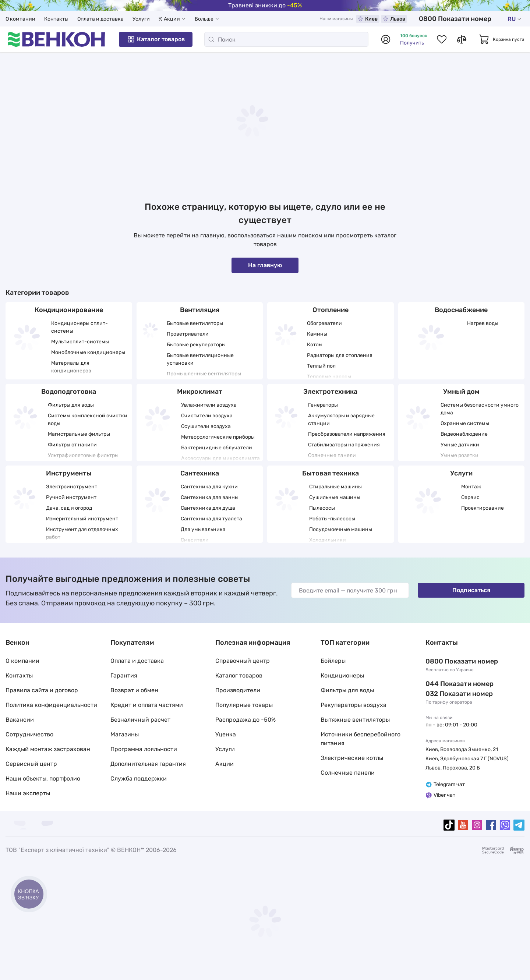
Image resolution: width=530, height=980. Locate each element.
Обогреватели (324, 323)
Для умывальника (203, 529)
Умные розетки (459, 455)
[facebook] (491, 825)
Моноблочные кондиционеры (88, 352)
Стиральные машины (335, 487)
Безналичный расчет (140, 719)
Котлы (314, 345)
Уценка (225, 734)
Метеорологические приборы (218, 437)
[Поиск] (286, 39)
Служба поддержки (138, 778)
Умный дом (461, 392)
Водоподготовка (68, 392)
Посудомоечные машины (340, 529)
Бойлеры (333, 660)
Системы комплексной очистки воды (87, 420)
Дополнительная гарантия (148, 763)
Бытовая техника (330, 473)
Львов (416, 19)
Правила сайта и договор (42, 690)
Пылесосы (322, 508)
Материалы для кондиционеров (71, 367)
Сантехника (199, 473)
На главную (265, 265)
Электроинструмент (71, 487)
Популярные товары (244, 704)
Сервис (470, 497)
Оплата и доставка (100, 19)
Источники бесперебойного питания (360, 739)
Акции (224, 763)
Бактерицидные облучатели (216, 448)
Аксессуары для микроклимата (220, 458)
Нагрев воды (482, 323)
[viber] (504, 825)
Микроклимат (199, 392)
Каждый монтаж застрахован (48, 749)
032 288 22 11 (447, 694)
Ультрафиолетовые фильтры (83, 455)
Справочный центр (242, 660)
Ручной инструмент (71, 497)
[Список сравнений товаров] (461, 39)
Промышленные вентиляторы (204, 374)
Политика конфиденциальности (51, 704)
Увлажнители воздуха (209, 405)
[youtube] (463, 825)
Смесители (195, 540)
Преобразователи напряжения (346, 434)
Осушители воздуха (206, 426)
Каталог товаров (156, 39)
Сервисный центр (31, 763)
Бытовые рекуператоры (196, 345)
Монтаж (471, 487)
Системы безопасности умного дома (480, 409)
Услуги (141, 19)
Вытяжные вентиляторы (355, 719)
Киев (390, 19)
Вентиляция (199, 310)
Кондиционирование (69, 310)
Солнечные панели (332, 455)
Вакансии (20, 719)
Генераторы (323, 405)
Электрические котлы (352, 757)
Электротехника (330, 392)
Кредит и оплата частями (146, 704)
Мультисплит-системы (80, 342)
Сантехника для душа (208, 508)
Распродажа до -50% (245, 719)
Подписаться (471, 590)
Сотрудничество (29, 734)
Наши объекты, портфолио (43, 778)
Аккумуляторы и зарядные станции (341, 420)
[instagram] (477, 825)
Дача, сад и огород (69, 508)
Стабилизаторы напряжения (344, 445)
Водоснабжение (461, 310)
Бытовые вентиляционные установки (200, 359)
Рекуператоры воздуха (353, 704)
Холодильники (327, 540)
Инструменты (69, 473)
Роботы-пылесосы (332, 519)
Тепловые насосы (329, 377)
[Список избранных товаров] (441, 39)
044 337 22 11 (447, 684)
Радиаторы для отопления (339, 355)
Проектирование (482, 508)
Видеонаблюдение (464, 434)
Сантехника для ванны (210, 497)
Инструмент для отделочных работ (82, 533)
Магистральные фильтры (79, 434)
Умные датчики (460, 445)
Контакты (56, 19)
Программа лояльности (143, 749)
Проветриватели (188, 334)
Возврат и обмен (134, 690)
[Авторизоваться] (385, 39)
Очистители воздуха (207, 416)
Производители (237, 690)
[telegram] (518, 825)
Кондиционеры (342, 675)
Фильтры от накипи (72, 445)
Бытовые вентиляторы (195, 323)
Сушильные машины (334, 497)
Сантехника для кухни (209, 487)
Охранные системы (465, 423)
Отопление (330, 310)
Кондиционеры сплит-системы (79, 327)
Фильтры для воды (71, 405)
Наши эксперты (28, 793)
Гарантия (123, 675)
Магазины (124, 734)
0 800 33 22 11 (467, 19)
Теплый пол (321, 366)
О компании (20, 19)
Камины (317, 334)
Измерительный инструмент (82, 519)
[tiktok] (449, 825)
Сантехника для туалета (211, 519)
